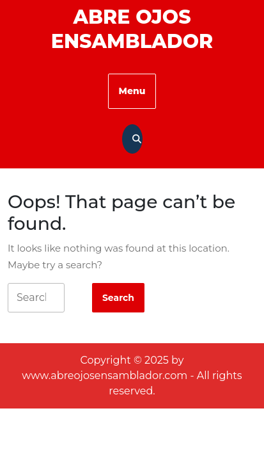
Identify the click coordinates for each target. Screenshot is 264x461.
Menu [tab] (132, 91)
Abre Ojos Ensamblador (132, 29)
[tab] (118, 297)
